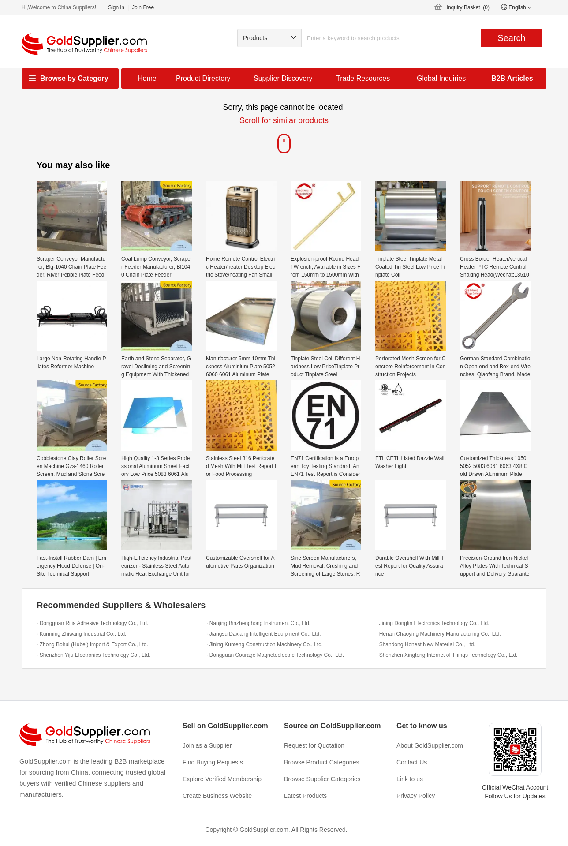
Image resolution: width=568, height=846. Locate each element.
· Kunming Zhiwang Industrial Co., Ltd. (81, 634)
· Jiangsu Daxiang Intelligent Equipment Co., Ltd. (263, 634)
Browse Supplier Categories (322, 778)
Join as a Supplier (207, 745)
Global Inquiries (441, 78)
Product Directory (203, 78)
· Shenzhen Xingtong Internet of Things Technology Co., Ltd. (446, 655)
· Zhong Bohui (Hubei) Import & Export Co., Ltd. (92, 644)
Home (147, 78)
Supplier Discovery (283, 78)
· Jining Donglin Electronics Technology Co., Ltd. (433, 623)
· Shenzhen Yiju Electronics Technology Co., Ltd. (93, 655)
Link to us (409, 778)
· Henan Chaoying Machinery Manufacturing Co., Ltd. (438, 634)
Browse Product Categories (321, 762)
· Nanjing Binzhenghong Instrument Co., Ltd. (258, 623)
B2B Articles (512, 78)
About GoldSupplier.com (429, 745)
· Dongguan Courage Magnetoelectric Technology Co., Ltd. (275, 655)
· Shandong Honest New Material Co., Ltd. (425, 644)
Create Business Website (217, 795)
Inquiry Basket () (468, 7)
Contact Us (411, 762)
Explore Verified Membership (222, 778)
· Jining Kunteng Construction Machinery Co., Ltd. (264, 644)
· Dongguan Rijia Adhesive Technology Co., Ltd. (92, 623)
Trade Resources (363, 78)
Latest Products (305, 795)
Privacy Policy (415, 795)
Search (511, 38)
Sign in (116, 7)
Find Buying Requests (213, 762)
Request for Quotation (314, 745)
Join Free (143, 7)
